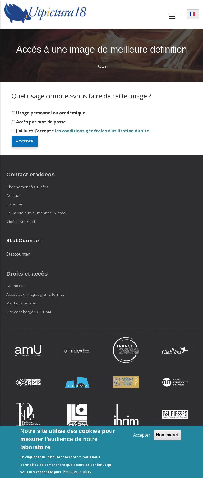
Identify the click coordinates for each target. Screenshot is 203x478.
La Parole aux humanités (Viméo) (36, 213)
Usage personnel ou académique (50, 113)
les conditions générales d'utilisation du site (102, 131)
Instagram (15, 204)
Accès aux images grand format (35, 294)
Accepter (141, 435)
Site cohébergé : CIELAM (28, 312)
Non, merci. (167, 435)
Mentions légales (21, 303)
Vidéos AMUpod (20, 221)
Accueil (103, 66)
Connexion (16, 286)
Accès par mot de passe (41, 122)
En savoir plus (77, 472)
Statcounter (18, 254)
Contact (13, 195)
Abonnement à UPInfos (27, 187)
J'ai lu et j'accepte (82, 131)
